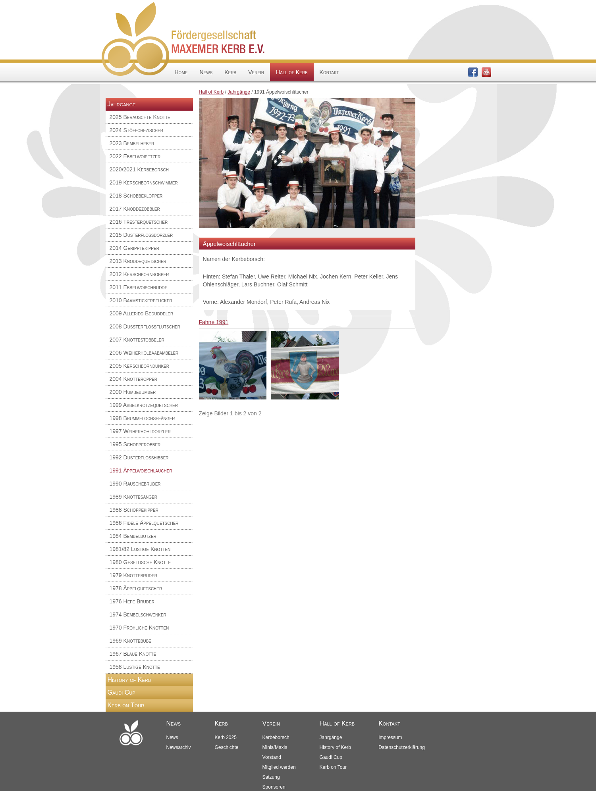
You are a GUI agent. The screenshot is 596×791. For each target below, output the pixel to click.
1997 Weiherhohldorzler (140, 431)
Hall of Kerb (291, 72)
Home (181, 72)
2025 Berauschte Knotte (140, 117)
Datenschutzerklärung (401, 747)
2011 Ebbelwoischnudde (139, 287)
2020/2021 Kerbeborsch (139, 169)
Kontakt (329, 72)
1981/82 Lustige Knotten (140, 549)
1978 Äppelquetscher (136, 588)
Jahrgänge (239, 92)
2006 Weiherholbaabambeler (144, 352)
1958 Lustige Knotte (135, 667)
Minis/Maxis (274, 747)
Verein (256, 72)
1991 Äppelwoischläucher (141, 470)
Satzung (271, 777)
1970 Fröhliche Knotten (139, 627)
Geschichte (227, 747)
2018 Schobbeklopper (136, 195)
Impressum (390, 737)
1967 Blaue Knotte (133, 654)
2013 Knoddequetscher (138, 261)
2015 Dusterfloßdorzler (141, 235)
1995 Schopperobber (135, 444)
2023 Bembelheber (132, 143)
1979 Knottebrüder (134, 575)
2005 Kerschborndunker (140, 366)
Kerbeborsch (275, 737)
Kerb (230, 72)
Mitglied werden (279, 767)
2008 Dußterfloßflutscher (145, 326)
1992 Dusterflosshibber (139, 457)
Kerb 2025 (226, 737)
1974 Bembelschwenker (138, 614)
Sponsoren (273, 787)
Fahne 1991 (214, 322)
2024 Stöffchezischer (136, 130)
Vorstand (271, 757)
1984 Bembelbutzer (133, 536)
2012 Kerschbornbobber (139, 274)
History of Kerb (129, 679)
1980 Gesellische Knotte (140, 562)
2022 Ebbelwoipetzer (135, 156)
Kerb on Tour (126, 705)
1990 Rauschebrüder (135, 483)
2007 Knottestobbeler (137, 339)
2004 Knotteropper (134, 379)
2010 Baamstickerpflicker (141, 300)
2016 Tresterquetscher (139, 222)
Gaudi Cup (121, 692)
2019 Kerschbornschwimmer (144, 182)
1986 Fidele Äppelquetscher (144, 523)
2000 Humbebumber (133, 392)
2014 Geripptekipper (134, 248)
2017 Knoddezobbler (135, 208)
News (205, 72)
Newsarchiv (178, 747)
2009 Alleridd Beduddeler (142, 313)
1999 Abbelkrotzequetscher (144, 405)
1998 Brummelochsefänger (142, 418)
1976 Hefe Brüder (132, 601)
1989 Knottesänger (134, 496)
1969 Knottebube (131, 640)
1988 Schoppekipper (134, 510)
